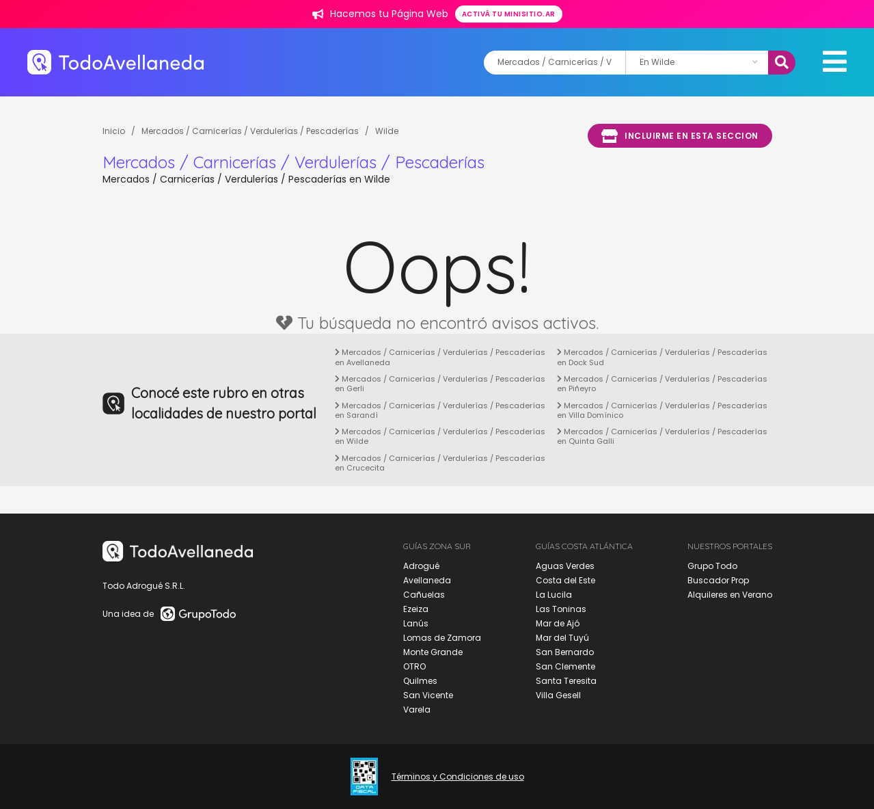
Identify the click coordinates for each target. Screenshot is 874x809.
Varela (417, 709)
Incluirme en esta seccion (680, 136)
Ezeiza (415, 609)
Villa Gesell (558, 695)
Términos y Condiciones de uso (458, 776)
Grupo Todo (712, 566)
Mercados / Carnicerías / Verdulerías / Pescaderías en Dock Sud (662, 357)
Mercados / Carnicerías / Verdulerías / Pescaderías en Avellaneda (440, 357)
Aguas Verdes (565, 566)
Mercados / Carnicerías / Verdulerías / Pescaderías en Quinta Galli (662, 436)
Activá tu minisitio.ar (509, 14)
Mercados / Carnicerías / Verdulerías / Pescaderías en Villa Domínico (662, 410)
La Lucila (554, 594)
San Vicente (428, 695)
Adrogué (421, 566)
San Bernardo (565, 652)
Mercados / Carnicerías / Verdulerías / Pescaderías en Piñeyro (662, 383)
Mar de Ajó (557, 623)
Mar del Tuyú (562, 638)
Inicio (114, 131)
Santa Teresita (566, 681)
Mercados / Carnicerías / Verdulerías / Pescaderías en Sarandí (440, 410)
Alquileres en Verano (729, 594)
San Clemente (565, 666)
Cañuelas (424, 594)
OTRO (414, 666)
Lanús (415, 623)
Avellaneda (427, 580)
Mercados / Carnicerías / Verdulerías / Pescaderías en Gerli (440, 383)
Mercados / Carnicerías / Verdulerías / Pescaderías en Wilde (440, 436)
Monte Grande (433, 652)
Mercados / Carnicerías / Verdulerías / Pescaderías (250, 131)
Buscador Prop (718, 580)
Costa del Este (565, 580)
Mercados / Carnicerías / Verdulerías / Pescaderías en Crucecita (440, 463)
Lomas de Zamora (442, 638)
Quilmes (420, 681)
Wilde (386, 131)
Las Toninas (561, 609)
